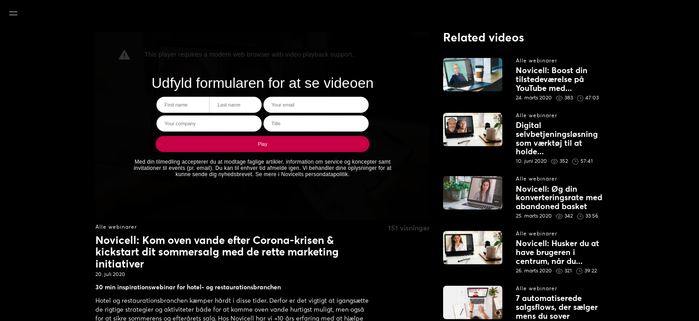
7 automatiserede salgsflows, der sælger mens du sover (557, 308)
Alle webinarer (116, 227)
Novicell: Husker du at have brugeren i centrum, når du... (557, 253)
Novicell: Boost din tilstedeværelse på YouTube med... (552, 80)
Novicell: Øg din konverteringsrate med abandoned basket (559, 198)
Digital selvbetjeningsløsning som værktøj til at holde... (557, 139)
